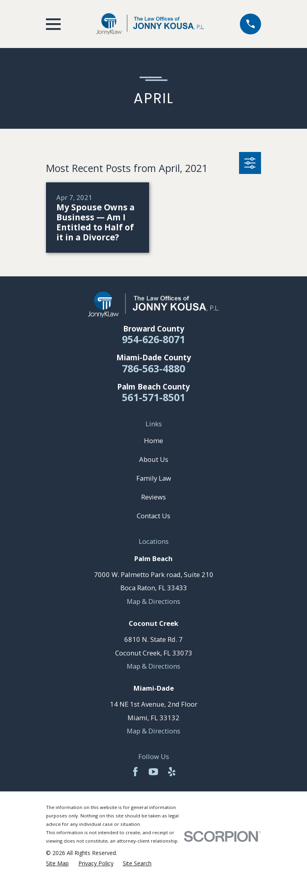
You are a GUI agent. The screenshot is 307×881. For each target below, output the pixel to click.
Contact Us (153, 515)
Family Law (153, 478)
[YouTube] (153, 771)
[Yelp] (171, 771)
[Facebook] (135, 771)
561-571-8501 (153, 397)
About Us (153, 459)
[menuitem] (57, 863)
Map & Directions (153, 601)
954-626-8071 (153, 339)
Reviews (153, 496)
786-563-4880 (153, 368)
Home (153, 440)
